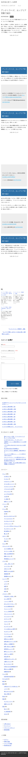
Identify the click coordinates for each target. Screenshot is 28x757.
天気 (5, 588)
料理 (3, 681)
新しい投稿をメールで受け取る (9, 391)
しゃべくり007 (7, 601)
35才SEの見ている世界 (9, 2)
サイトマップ (7, 725)
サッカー (6, 538)
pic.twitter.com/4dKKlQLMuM (9, 224)
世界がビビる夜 (8, 639)
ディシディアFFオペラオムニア (11, 526)
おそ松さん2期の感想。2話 (8, 419)
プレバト (6, 624)
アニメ (4, 474)
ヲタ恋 (5, 496)
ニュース (4, 578)
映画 (3, 684)
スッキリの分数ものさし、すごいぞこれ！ (12, 426)
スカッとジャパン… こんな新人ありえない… (15, 457)
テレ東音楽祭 (7, 711)
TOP (8, 5)
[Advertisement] (14, 50)
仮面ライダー (7, 704)
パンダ (5, 581)
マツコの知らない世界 (9, 629)
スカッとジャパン (8, 614)
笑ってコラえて (8, 664)
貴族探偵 (6, 573)
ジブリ (5, 689)
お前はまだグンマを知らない (11, 686)
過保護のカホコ (8, 576)
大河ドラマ (6, 568)
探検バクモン (7, 556)
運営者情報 (6, 729)
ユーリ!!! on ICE (8, 494)
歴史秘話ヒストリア (9, 558)
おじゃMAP (7, 599)
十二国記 (6, 499)
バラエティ (5, 594)
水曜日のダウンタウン (9, 659)
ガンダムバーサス (8, 521)
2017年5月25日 (6, 102)
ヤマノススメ (7, 491)
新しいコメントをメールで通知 (9, 388)
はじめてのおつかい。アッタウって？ (13, 439)
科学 (5, 591)
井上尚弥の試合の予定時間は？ (11, 448)
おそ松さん (6, 476)
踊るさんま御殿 (8, 669)
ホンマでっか (7, 626)
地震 (5, 586)
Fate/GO (6, 511)
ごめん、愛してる (8, 563)
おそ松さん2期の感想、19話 (9, 424)
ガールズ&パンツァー (9, 484)
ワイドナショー (8, 634)
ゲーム (4, 509)
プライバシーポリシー (9, 727)
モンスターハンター (9, 528)
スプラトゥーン (8, 523)
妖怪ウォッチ (7, 501)
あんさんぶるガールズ (9, 516)
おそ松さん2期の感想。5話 (8, 406)
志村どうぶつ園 (8, 654)
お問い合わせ (7, 723)
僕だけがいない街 (8, 691)
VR (5, 513)
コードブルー (7, 566)
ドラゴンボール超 (8, 489)
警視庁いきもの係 (8, 571)
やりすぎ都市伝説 (8, 606)
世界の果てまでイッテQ (10, 641)
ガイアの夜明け (8, 548)
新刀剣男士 (6, 531)
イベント (4, 504)
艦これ (5, 533)
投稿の (7, 741)
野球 (5, 541)
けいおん (6, 479)
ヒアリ (5, 583)
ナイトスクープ (8, 616)
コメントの (8, 743)
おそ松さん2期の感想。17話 (9, 411)
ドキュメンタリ (6, 546)
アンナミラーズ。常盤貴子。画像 (17, 329)
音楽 (3, 706)
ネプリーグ (6, 619)
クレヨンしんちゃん (9, 486)
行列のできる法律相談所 (10, 666)
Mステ (5, 709)
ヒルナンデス (7, 621)
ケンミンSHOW (8, 611)
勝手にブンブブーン (9, 651)
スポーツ (4, 536)
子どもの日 (5, 679)
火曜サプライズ (8, 661)
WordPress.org (7, 745)
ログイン (6, 739)
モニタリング (7, 631)
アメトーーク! (7, 609)
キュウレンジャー (8, 701)
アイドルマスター (8, 518)
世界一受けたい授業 (9, 646)
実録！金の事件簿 (8, 553)
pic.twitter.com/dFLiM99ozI (8, 177)
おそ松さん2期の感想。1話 (8, 421)
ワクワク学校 (7, 636)
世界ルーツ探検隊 (8, 644)
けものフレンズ (8, 481)
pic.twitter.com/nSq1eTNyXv (15, 97)
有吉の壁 (6, 656)
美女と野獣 (6, 694)
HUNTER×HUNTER (9, 676)
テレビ (11, 16)
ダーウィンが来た (8, 551)
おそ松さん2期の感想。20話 (9, 409)
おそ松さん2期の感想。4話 (8, 414)
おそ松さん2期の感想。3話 (8, 416)
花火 (5, 506)
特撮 (3, 699)
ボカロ (5, 714)
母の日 (4, 696)
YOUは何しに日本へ (9, 596)
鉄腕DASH (6, 671)
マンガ (4, 674)
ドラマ (4, 561)
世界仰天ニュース (8, 649)
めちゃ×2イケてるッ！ (9, 604)
